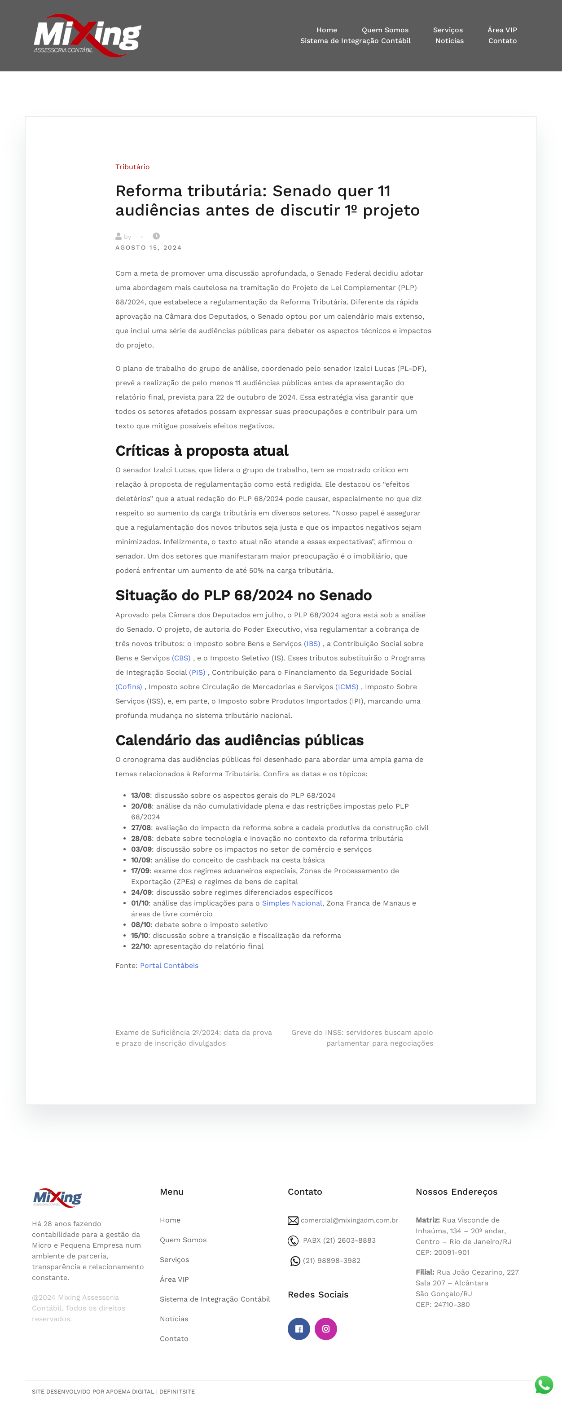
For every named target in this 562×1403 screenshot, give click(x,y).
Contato (502, 40)
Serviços (448, 30)
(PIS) (197, 672)
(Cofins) (128, 686)
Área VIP (502, 30)
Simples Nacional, (293, 903)
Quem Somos (385, 30)
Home (326, 30)
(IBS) (312, 643)
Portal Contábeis (169, 965)
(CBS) (181, 658)
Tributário (132, 167)
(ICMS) (347, 686)
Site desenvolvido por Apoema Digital (93, 1391)
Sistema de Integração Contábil (355, 40)
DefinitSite (177, 1391)
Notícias (449, 40)
